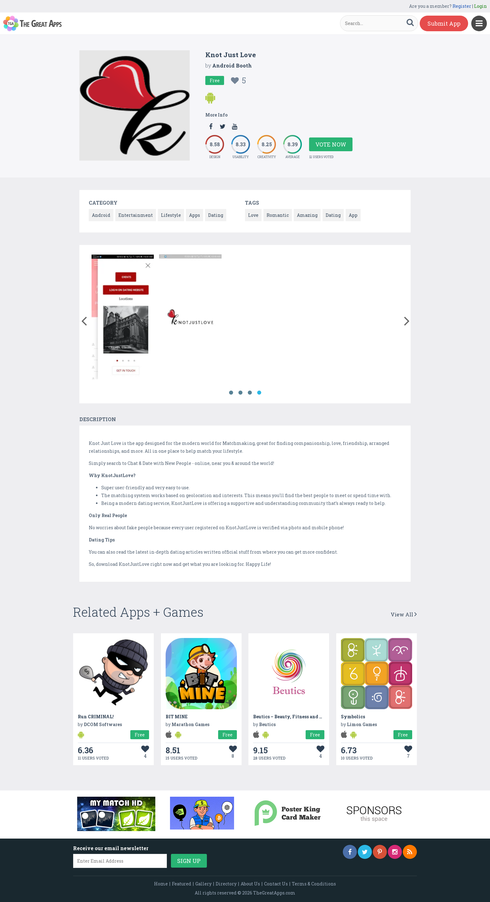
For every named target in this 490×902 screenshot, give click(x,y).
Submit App (444, 23)
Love (253, 215)
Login (480, 6)
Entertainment (135, 215)
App (353, 215)
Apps (194, 215)
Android (101, 215)
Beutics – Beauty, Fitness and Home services (302, 717)
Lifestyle (171, 215)
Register (461, 6)
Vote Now (330, 144)
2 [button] (240, 393)
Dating (215, 215)
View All (404, 614)
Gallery (203, 884)
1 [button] (231, 393)
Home (161, 884)
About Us (250, 884)
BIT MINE (177, 717)
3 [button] (250, 393)
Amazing (307, 215)
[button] (84, 319)
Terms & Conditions (314, 884)
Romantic (278, 215)
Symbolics (353, 717)
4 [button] (259, 393)
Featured (181, 884)
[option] (123, 317)
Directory (226, 884)
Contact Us (276, 884)
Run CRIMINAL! (96, 717)
